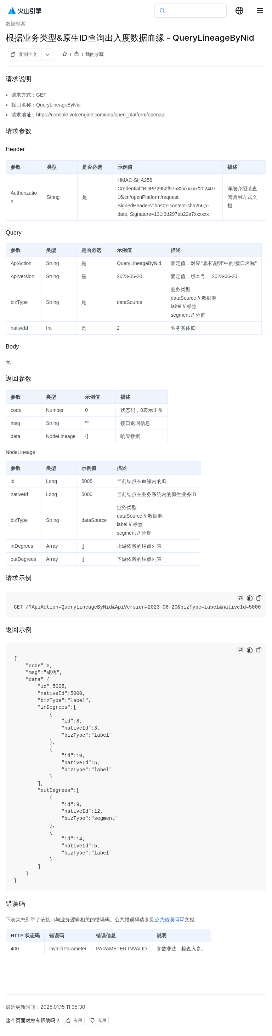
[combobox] (239, 10)
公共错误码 (169, 919)
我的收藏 (94, 54)
